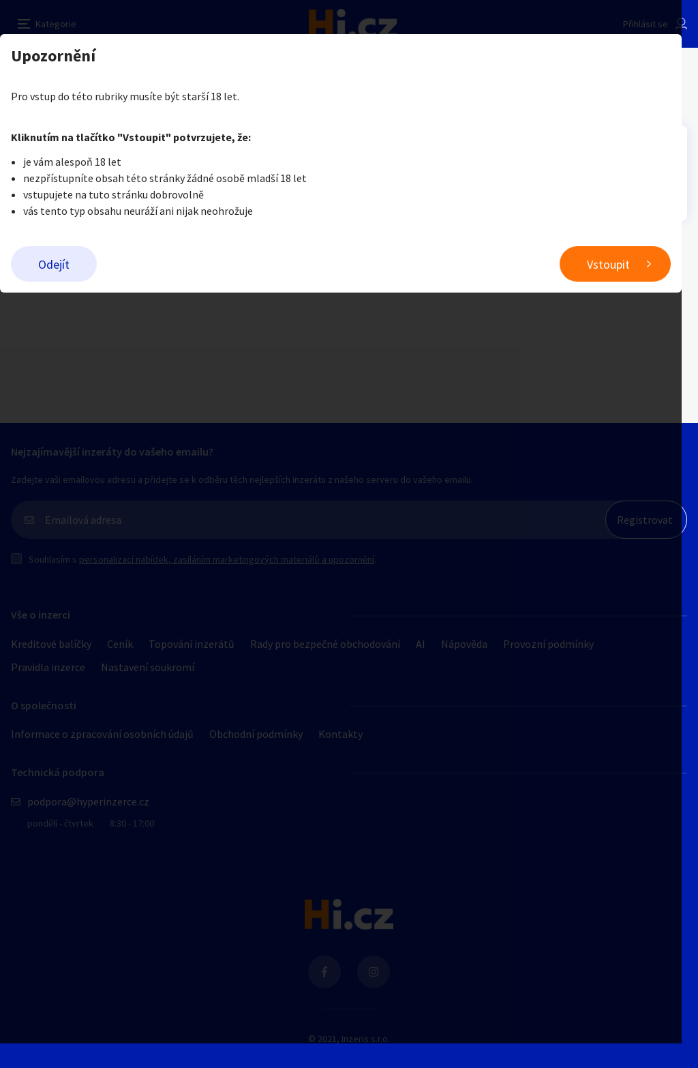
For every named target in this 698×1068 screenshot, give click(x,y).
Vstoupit (624, 264)
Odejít (54, 264)
